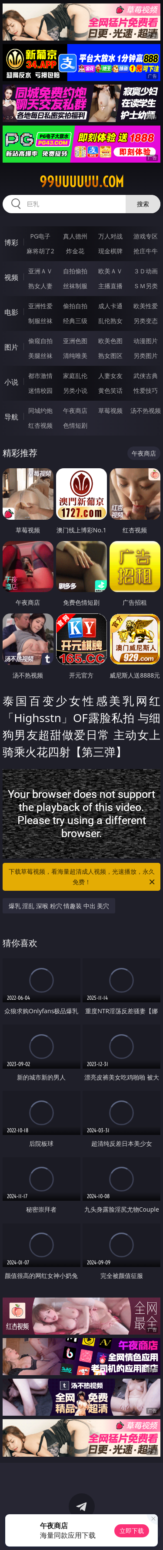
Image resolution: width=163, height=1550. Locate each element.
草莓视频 (110, 410)
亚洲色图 (75, 341)
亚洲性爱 (40, 306)
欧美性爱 (145, 306)
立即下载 (132, 1530)
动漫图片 (145, 341)
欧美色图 (110, 341)
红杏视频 (40, 425)
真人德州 (75, 236)
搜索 (143, 204)
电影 (11, 312)
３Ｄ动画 (145, 271)
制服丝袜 (40, 321)
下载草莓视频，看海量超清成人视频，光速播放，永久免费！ (82, 877)
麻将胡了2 (40, 251)
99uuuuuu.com (82, 182)
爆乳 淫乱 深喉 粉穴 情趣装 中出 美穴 (59, 906)
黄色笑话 (110, 390)
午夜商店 (75, 410)
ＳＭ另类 (145, 286)
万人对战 (110, 236)
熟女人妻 (40, 286)
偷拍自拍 (75, 306)
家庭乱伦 (75, 375)
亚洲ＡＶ (40, 271)
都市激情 (40, 375)
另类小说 (75, 390)
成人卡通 (110, 306)
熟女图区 (110, 355)
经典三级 (75, 321)
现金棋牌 (110, 251)
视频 (11, 277)
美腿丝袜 (40, 355)
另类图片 (145, 355)
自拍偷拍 (75, 271)
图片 (11, 347)
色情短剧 (75, 425)
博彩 (11, 242)
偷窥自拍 (40, 341)
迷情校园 (40, 390)
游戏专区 (145, 236)
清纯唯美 (75, 355)
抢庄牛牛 (145, 251)
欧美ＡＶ (110, 271)
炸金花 (75, 251)
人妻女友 (110, 375)
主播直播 (110, 286)
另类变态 (145, 321)
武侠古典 (145, 375)
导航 (11, 417)
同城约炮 (40, 410)
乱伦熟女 (110, 321)
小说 (11, 382)
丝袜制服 (75, 286)
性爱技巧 (145, 390)
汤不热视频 (145, 410)
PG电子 (40, 236)
